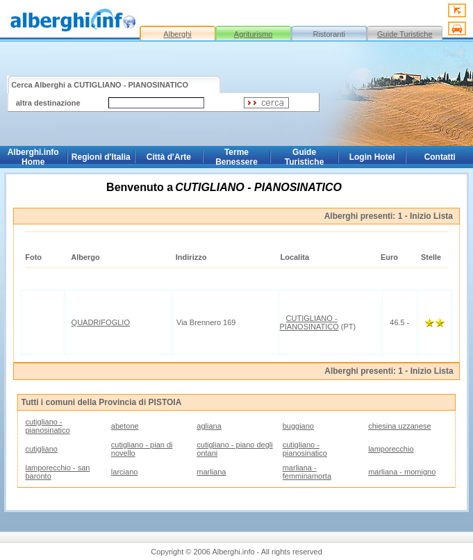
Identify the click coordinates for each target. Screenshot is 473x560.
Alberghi (177, 34)
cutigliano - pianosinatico (47, 426)
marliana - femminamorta (307, 471)
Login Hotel (372, 157)
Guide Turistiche (404, 34)
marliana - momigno (401, 472)
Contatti (440, 157)
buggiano (298, 426)
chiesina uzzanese (399, 426)
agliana (209, 426)
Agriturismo (253, 34)
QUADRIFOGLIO (101, 322)
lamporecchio (390, 449)
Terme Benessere (236, 157)
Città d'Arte (169, 157)
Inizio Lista (431, 216)
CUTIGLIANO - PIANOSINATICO (308, 322)
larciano (124, 472)
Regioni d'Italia (101, 157)
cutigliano (41, 449)
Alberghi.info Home (33, 157)
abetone (125, 426)
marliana (211, 472)
